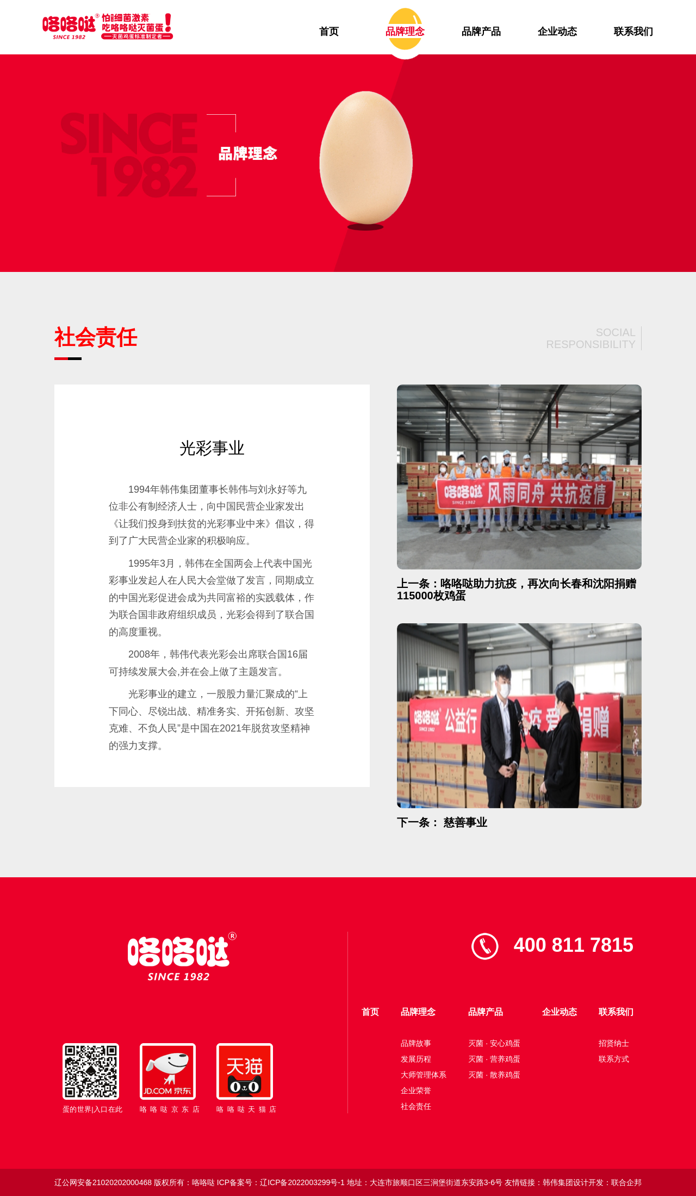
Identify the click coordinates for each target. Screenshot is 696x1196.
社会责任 (416, 1106)
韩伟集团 (558, 1182)
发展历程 (416, 1059)
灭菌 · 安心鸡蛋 (494, 1043)
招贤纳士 (614, 1043)
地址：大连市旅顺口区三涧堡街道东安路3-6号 (424, 1182)
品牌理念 (405, 31)
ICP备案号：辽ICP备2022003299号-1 (281, 1182)
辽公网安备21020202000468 (103, 1182)
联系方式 (614, 1059)
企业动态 (557, 31)
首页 (329, 31)
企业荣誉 (416, 1090)
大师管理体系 (423, 1074)
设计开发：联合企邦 (607, 1182)
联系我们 (633, 31)
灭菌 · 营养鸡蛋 (494, 1059)
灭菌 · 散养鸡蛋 (494, 1074)
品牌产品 (481, 31)
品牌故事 (416, 1043)
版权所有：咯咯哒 (184, 1182)
